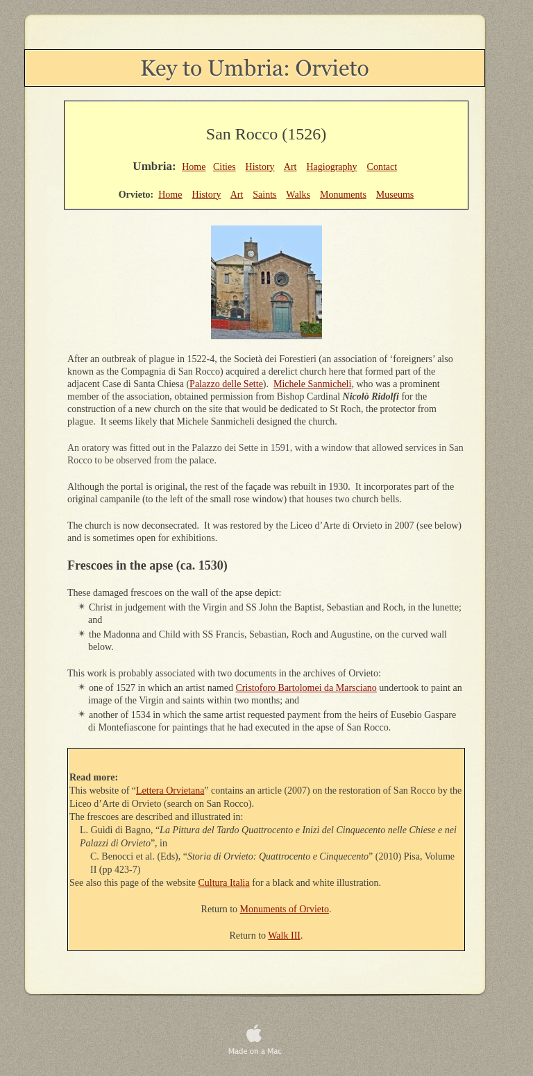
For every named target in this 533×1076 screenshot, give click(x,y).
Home (193, 167)
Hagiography (331, 167)
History (260, 167)
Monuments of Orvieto (284, 909)
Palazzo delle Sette (226, 384)
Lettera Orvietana (170, 790)
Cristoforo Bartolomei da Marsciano (306, 688)
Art (290, 167)
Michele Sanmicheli (312, 384)
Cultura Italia (223, 883)
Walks (298, 194)
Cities (224, 167)
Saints (264, 194)
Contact (382, 167)
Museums (395, 194)
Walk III (284, 935)
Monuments (343, 194)
